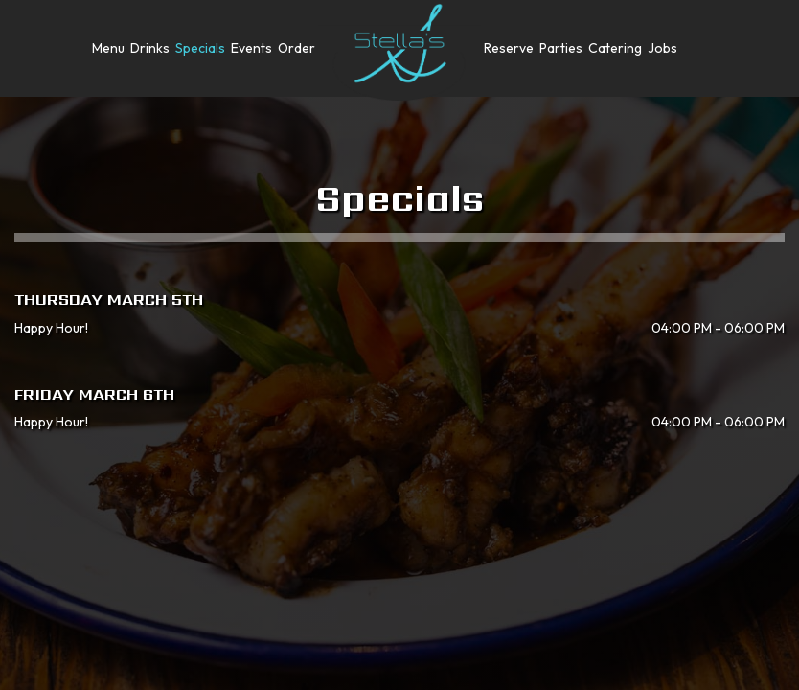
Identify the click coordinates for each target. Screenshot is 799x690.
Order (296, 48)
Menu (108, 48)
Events (251, 48)
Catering (615, 48)
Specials (200, 48)
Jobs (662, 48)
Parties (560, 48)
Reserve (509, 48)
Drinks (150, 48)
